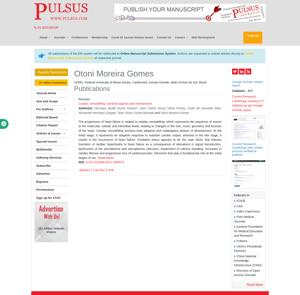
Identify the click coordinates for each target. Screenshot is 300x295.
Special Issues (46, 141)
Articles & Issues (51, 133)
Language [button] (252, 35)
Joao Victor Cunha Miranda (136, 112)
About (44, 37)
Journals (60, 37)
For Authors (51, 109)
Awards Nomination (52, 72)
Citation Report (47, 125)
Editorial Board (47, 117)
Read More (255, 284)
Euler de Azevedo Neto (204, 108)
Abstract (84, 170)
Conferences (80, 37)
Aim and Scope (47, 101)
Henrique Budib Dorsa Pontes (115, 108)
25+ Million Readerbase (52, 82)
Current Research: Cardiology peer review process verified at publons (247, 149)
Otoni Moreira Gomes (175, 112)
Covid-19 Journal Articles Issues (132, 37)
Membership (100, 37)
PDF (111, 170)
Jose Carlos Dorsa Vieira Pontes (163, 108)
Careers (180, 37)
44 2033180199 (46, 27)
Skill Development (203, 37)
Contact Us (164, 37)
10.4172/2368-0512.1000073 (105, 162)
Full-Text (99, 170)
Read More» (106, 157)
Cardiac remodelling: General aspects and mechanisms (115, 103)
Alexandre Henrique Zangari (97, 112)
